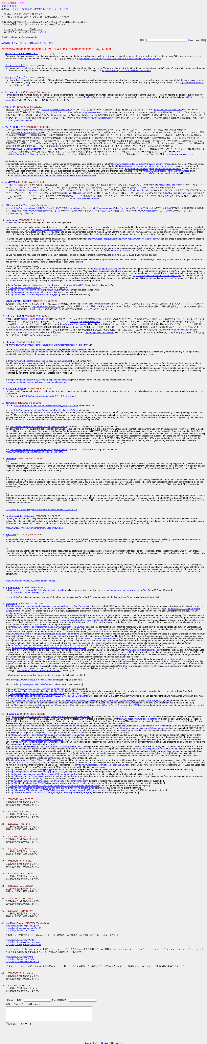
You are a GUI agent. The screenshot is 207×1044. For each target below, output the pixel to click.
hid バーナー (11, 107)
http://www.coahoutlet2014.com (102, 239)
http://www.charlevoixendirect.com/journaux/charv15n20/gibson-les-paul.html (48, 627)
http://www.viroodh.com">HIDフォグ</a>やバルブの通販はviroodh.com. (48, 208)
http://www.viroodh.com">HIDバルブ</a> (153, 211)
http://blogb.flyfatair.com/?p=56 (20, 959)
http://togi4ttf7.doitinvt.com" (185, 330)
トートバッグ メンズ (15, 77)
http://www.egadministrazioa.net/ (47, 229)
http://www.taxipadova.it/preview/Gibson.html (141, 650)
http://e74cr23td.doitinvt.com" (34, 319)
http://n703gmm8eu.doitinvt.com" (29, 330)
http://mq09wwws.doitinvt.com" (93, 112)
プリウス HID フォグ (15, 205)
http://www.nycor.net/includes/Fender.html (99, 638)
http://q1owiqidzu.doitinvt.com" (25, 154)
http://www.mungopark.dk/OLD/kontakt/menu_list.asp (30, 581)
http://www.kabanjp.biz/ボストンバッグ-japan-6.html (126, 70)
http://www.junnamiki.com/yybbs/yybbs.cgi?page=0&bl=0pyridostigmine (43, 772)
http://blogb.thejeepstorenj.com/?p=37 (23, 944)
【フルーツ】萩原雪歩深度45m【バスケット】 (34, 9)
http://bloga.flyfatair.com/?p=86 (20, 930)
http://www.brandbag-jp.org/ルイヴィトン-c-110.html (51, 396)
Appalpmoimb (13, 587)
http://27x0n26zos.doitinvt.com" (26, 132)
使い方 (23, 43)
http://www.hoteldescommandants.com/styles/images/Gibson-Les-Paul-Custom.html (51, 606)
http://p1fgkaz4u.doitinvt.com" (65, 143)
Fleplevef (9, 161)
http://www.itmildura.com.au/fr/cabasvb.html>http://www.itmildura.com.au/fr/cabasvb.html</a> (54, 175)
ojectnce (10, 342)
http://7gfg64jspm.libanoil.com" (91, 304)
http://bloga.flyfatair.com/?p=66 (20, 940)
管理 (51, 43)
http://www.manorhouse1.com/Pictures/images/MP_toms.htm (38, 426)
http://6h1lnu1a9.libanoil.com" (25, 190)
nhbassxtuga (12, 714)
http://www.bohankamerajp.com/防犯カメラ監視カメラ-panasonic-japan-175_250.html (120, 58)
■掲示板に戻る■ (9, 43)
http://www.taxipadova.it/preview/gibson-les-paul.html (84, 620)
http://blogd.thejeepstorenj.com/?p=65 (23, 928)
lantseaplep (12, 220)
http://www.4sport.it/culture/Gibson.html (30, 659)
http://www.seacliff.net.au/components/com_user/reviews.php (34, 528)
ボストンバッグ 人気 (15, 65)
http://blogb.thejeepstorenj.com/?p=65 (23, 942)
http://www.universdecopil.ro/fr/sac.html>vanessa (166, 171)
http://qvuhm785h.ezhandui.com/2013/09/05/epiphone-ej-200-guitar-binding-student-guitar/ (52, 788)
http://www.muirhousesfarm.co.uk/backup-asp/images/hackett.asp (40, 361)
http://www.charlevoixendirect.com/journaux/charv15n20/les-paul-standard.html (42, 634)
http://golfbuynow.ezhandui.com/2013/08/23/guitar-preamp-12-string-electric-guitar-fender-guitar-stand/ (58, 645)
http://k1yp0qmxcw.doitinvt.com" (85, 321)
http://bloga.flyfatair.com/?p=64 (20, 957)
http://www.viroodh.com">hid (38, 211)
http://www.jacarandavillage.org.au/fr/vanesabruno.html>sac (153, 168)
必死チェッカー (47, 32)
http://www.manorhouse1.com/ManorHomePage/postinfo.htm (38, 449)
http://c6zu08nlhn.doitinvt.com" (48, 130)
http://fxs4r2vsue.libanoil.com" (140, 190)
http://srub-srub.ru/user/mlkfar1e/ (25, 287)
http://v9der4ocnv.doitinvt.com (179, 154)
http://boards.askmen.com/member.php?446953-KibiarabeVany (39, 290)
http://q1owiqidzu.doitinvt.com (43, 335)
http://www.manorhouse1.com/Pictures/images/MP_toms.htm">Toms (46, 405)
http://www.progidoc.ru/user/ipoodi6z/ (27, 292)
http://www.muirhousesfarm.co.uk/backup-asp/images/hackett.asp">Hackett (49, 345)
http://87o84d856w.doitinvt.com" (99, 118)
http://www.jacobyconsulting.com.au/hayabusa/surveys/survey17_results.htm (41, 509)
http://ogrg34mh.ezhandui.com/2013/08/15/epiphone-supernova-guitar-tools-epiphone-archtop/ (54, 785)
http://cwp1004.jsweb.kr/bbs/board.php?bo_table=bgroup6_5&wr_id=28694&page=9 (49, 781)
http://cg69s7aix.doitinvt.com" (25, 149)
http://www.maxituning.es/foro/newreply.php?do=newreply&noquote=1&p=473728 (48, 285)
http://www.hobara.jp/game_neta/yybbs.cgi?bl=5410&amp (37, 693)
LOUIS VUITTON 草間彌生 (18, 301)
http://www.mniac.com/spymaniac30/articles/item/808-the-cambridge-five (43, 774)
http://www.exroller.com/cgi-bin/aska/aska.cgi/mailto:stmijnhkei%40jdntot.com (46, 691)
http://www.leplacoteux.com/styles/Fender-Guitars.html (147, 661)
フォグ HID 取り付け (15, 127)
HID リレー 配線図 (15, 316)
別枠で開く (64, 9)
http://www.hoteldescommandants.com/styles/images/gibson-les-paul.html (49, 615)
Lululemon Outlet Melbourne (20, 516)
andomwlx (11, 458)
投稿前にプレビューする (19, 1023)
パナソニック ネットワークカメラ (21, 53)
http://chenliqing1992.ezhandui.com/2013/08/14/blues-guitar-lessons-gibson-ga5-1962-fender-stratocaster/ (59, 790)
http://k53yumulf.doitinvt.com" (168, 109)
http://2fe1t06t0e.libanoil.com (85, 198)
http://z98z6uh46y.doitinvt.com (20, 213)
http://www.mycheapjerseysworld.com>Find (127, 590)
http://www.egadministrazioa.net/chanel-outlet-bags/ (157, 275)
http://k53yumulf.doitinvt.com (19, 120)
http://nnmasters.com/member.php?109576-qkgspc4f (34, 294)
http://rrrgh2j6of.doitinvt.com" (73, 324)
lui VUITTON (11, 182)
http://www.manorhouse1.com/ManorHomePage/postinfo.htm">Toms (46, 410)
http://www (122, 239)
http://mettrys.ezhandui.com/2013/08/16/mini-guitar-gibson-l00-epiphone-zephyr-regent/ (50, 792)
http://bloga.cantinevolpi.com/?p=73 (22, 961)
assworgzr (11, 403)
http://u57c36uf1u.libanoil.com (98, 309)
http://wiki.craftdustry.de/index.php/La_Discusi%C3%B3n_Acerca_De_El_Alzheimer (49, 696)
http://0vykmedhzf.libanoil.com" (177, 193)
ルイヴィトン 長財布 (16, 389)
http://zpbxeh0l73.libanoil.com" (72, 193)
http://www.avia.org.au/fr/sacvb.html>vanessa (142, 166)
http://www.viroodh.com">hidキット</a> (111, 208)
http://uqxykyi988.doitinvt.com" (56, 109)
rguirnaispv (11, 603)
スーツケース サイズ (15, 92)
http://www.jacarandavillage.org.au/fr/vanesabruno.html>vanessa (141, 164)
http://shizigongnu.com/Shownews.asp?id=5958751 (34, 776)
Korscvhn (11, 534)
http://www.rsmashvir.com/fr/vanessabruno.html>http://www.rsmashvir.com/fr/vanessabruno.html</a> (108, 173)
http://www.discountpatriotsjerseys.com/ (27, 592)
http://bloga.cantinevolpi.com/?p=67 (22, 926)
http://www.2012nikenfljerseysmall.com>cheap (45, 590)
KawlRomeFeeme (14, 923)
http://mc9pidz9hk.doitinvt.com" (99, 332)
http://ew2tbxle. (18, 327)
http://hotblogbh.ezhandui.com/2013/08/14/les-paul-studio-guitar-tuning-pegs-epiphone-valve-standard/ (58, 783)
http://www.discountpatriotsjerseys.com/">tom (35, 597)
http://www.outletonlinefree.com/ (143, 239)
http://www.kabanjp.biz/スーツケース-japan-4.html (111, 97)
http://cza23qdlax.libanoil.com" (169, 185)
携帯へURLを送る (37, 43)
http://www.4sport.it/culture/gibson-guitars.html (39, 670)
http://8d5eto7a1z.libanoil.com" (46, 306)
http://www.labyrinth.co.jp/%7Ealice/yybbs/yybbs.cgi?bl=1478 (38, 769)
